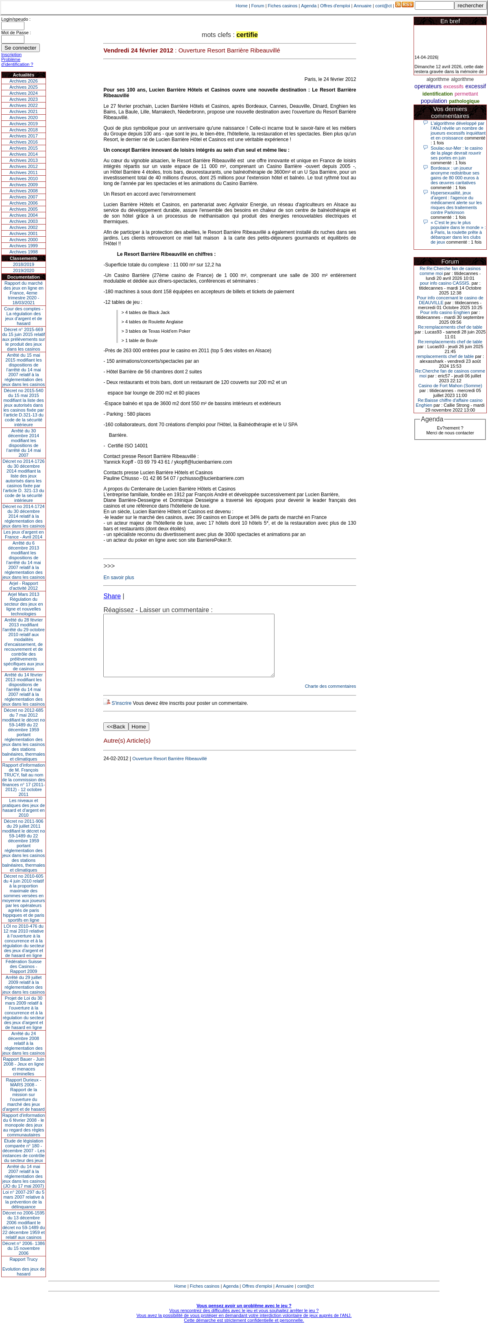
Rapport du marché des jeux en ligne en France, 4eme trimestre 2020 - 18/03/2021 (24, 293)
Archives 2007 (23, 196)
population (434, 101)
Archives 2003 (23, 221)
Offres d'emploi (335, 5)
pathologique (464, 101)
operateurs (428, 86)
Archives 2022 (23, 105)
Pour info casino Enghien (445, 312)
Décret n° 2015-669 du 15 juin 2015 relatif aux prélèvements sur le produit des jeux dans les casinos (23, 339)
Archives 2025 (23, 87)
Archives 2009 (23, 184)
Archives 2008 (23, 190)
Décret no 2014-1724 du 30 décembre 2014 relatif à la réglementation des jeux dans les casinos (23, 516)
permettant (466, 94)
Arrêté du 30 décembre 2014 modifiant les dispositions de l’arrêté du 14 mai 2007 (24, 443)
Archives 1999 (23, 245)
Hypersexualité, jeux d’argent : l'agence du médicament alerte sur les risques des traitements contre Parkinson (456, 202)
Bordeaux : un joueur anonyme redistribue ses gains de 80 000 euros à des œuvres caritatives (455, 175)
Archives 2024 (23, 93)
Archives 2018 (23, 129)
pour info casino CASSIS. (445, 283)
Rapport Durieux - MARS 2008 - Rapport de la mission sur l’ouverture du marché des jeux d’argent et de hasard (23, 1094)
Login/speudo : (15, 19)
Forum (257, 5)
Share (112, 596)
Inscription (11, 54)
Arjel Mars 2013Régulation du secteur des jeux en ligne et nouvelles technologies (23, 604)
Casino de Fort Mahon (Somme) (450, 385)
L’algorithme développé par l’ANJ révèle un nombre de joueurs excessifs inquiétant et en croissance (458, 130)
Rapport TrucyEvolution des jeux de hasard (23, 1266)
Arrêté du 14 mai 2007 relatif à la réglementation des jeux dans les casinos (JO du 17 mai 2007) (23, 1176)
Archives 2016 (23, 142)
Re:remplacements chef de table (450, 327)
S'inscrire (121, 715)
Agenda (308, 5)
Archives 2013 (23, 160)
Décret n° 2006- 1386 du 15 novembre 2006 (23, 1248)
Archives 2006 (23, 203)
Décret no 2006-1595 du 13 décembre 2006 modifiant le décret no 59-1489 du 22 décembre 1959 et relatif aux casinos (23, 1225)
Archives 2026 (23, 80)
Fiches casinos (283, 5)
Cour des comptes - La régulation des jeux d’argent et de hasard (23, 316)
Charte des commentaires (330, 698)
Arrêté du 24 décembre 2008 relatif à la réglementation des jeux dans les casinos (23, 1043)
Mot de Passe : (16, 32)
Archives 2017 (23, 135)
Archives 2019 (23, 123)
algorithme (438, 79)
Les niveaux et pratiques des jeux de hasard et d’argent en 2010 (23, 808)
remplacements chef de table (445, 356)
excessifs (454, 86)
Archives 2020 (23, 117)
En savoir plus (118, 577)
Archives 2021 (23, 111)
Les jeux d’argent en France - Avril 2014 (23, 534)
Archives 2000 (23, 239)
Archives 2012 (23, 166)
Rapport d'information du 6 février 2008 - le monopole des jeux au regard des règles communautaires (23, 1125)
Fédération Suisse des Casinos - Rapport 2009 (24, 966)
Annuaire (363, 5)
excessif (475, 86)
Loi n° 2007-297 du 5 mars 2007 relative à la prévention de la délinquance (23, 1199)
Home (242, 5)
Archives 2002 (23, 227)
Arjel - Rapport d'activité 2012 (23, 586)
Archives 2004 (23, 215)
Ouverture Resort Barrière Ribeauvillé (170, 770)
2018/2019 (23, 264)
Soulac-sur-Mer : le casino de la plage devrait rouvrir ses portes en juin (457, 153)
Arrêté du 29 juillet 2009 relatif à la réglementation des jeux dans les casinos (23, 984)
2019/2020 (23, 270)
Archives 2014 (23, 154)
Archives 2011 (23, 172)
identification (438, 94)
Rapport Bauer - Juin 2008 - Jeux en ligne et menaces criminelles (23, 1066)
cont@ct (383, 5)
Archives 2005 (23, 209)
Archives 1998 (23, 251)
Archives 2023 (23, 99)
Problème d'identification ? (17, 62)
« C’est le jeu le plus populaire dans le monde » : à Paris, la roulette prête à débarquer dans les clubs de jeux (458, 232)
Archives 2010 (23, 178)
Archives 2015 (23, 148)
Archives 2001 (23, 233)
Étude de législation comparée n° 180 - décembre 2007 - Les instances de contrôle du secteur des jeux (23, 1150)
